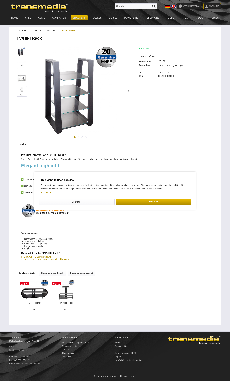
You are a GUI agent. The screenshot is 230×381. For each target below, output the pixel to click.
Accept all (153, 202)
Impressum (46, 192)
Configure (77, 202)
